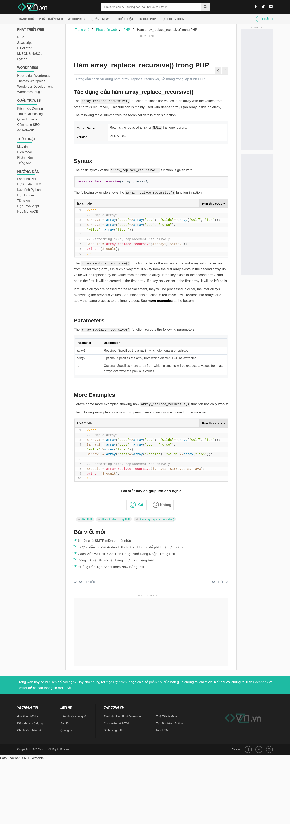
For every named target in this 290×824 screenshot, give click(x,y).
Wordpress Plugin (29, 92)
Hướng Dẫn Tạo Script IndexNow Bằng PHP (111, 567)
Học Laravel (25, 195)
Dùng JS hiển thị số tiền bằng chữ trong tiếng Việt (116, 560)
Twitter (22, 688)
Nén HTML (163, 730)
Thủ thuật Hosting (30, 114)
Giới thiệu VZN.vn (28, 716)
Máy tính (23, 146)
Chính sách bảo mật (29, 730)
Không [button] (165, 505)
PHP (20, 37)
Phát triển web (51, 19)
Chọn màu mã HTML (117, 723)
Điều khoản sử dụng (30, 723)
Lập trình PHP (27, 179)
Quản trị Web (101, 19)
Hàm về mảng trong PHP (115, 519)
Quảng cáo (67, 730)
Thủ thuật (125, 19)
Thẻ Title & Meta (166, 716)
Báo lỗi (64, 723)
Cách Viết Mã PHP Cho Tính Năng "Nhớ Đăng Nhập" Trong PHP (127, 554)
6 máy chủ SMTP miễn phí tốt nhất (104, 541)
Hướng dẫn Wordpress (33, 75)
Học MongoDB (27, 211)
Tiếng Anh (24, 163)
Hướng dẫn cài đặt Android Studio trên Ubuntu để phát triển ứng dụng (131, 547)
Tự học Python (172, 19)
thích (123, 682)
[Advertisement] (147, 47)
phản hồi (156, 682)
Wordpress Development (35, 86)
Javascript (24, 43)
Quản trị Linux (27, 119)
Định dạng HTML (114, 730)
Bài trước (87, 582)
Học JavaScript (28, 206)
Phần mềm (25, 157)
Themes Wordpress (31, 81)
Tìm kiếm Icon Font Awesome (122, 716)
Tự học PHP (147, 19)
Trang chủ (25, 19)
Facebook (260, 682)
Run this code (213, 203)
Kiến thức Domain (30, 108)
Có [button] (140, 505)
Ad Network (25, 130)
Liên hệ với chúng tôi (73, 716)
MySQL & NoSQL (29, 53)
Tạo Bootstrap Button (169, 723)
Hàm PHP (86, 519)
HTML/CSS (25, 48)
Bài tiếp (217, 582)
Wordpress (77, 19)
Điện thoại (24, 152)
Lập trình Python (29, 190)
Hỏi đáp (264, 19)
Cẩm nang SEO (28, 124)
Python (22, 59)
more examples (160, 301)
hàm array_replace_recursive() (156, 519)
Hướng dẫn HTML (30, 184)
